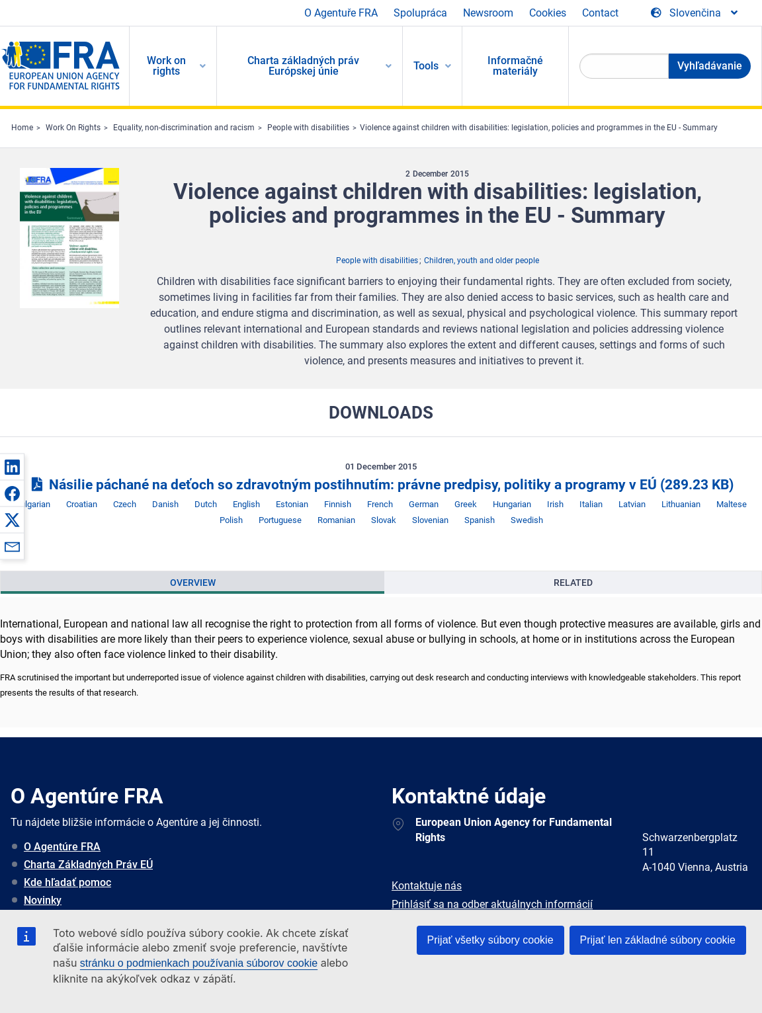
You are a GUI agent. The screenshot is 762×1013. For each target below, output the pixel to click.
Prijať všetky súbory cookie (490, 940)
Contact (600, 13)
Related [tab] (573, 582)
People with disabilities (308, 127)
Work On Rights (73, 127)
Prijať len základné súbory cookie (658, 940)
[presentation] (192, 582)
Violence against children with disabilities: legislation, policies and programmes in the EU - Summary (539, 127)
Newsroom (488, 13)
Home (22, 127)
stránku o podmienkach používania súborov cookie (199, 963)
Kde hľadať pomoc (67, 882)
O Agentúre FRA (62, 846)
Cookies (547, 13)
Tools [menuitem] (426, 66)
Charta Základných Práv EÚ (88, 864)
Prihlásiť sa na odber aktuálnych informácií (492, 904)
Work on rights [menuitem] (166, 65)
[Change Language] (695, 13)
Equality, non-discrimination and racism (184, 127)
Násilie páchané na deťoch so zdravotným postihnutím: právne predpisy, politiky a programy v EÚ (381, 485)
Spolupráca (420, 13)
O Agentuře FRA (341, 13)
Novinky (43, 900)
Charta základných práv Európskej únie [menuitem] (303, 65)
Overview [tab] (193, 582)
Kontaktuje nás (427, 885)
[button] (12, 467)
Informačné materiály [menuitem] (515, 65)
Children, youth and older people (481, 260)
